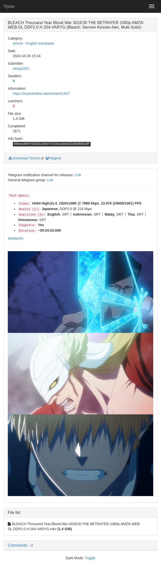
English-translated (40, 43)
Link (78, 175)
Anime (18, 43)
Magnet (53, 158)
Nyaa (9, 6)
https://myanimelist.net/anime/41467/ (41, 93)
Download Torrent (24, 158)
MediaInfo (15, 238)
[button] (80, 545)
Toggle (90, 558)
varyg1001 (21, 68)
